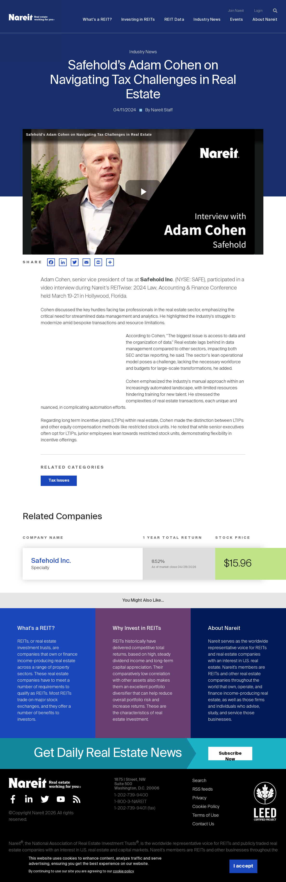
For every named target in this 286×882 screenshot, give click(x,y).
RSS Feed (76, 799)
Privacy (199, 798)
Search (199, 781)
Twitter (45, 799)
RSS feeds (202, 789)
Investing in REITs (138, 20)
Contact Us (203, 824)
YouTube (61, 799)
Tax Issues (58, 480)
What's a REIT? (97, 20)
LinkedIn (29, 799)
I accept (243, 866)
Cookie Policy (205, 807)
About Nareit (265, 20)
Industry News (207, 20)
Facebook (13, 799)
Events (236, 20)
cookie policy (123, 871)
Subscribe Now (230, 755)
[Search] (275, 10)
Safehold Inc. (51, 561)
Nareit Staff (162, 110)
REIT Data (174, 20)
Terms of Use (205, 815)
